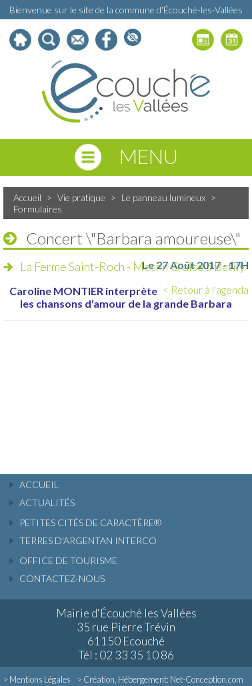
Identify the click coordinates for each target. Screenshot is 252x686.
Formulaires (37, 208)
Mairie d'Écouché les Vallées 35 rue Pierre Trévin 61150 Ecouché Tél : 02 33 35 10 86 (126, 634)
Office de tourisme (68, 560)
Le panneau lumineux (163, 197)
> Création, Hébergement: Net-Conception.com (160, 679)
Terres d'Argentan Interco (88, 540)
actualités (47, 502)
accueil (39, 484)
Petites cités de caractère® (90, 522)
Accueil (27, 197)
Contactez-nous (62, 578)
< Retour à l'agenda (206, 289)
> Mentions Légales (37, 679)
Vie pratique (81, 197)
